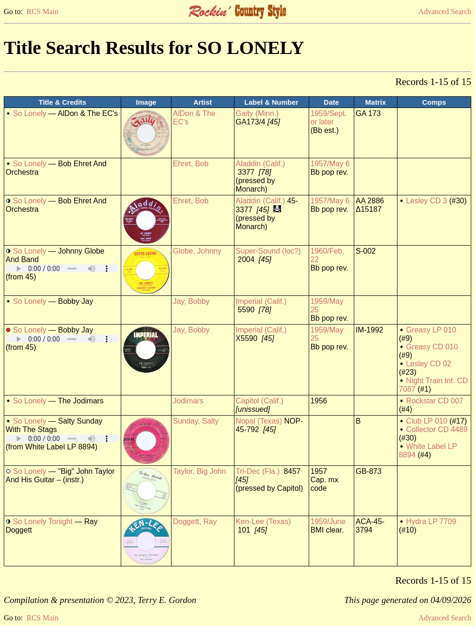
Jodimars (188, 401)
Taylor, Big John (199, 471)
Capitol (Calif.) (259, 401)
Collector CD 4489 (436, 429)
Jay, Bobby (191, 301)
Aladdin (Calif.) (260, 164)
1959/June (328, 522)
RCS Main (42, 11)
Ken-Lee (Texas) (263, 522)
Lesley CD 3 (426, 201)
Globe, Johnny (197, 251)
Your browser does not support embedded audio (62, 268)
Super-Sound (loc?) (268, 251)
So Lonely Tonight (42, 522)
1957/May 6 (330, 164)
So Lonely (29, 113)
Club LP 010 (426, 421)
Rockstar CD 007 (434, 401)
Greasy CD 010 (432, 347)
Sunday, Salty (196, 421)
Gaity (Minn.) (257, 113)
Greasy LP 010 (431, 330)
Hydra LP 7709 (431, 522)
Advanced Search (445, 11)
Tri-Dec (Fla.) (258, 471)
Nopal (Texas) (259, 421)
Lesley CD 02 (428, 364)
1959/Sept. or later (329, 117)
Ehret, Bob (191, 164)
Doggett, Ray (195, 522)
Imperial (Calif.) (261, 301)
